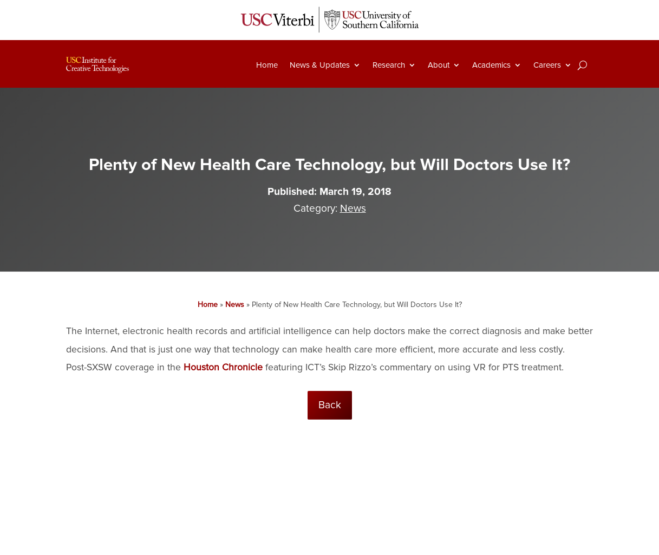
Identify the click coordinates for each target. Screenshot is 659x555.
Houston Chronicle (223, 367)
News (353, 208)
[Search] (582, 65)
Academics (491, 65)
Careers (547, 65)
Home (267, 65)
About (438, 65)
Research (389, 65)
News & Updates (320, 65)
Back (329, 405)
